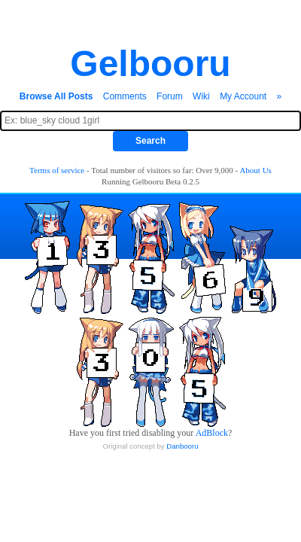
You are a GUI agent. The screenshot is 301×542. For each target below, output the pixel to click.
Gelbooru (150, 64)
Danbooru (182, 446)
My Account (243, 96)
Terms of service (56, 170)
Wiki (201, 96)
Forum (170, 96)
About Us (255, 170)
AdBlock (212, 433)
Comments (125, 96)
